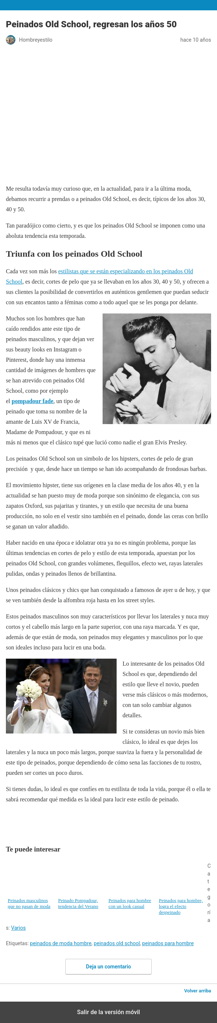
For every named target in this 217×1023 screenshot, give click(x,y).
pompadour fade (33, 401)
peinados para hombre (168, 943)
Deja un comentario (108, 967)
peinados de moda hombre (61, 943)
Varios (18, 928)
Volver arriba (197, 990)
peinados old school (117, 943)
